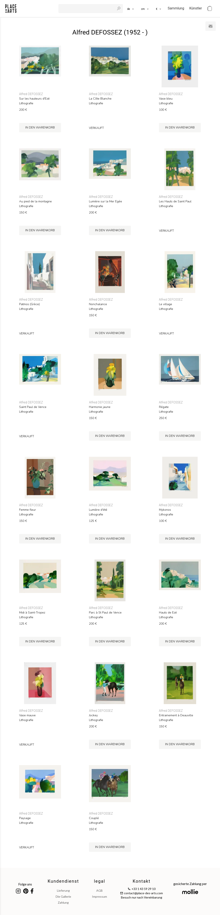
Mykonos (165, 509)
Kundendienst (63, 881)
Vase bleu (166, 98)
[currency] (159, 8)
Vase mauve (27, 715)
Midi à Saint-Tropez (32, 612)
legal (99, 881)
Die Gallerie (63, 896)
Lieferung (63, 890)
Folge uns (25, 884)
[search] (87, 8)
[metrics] (145, 8)
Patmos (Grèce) (29, 304)
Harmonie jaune (99, 407)
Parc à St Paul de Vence (105, 612)
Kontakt (141, 881)
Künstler (195, 8)
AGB (99, 890)
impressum (99, 896)
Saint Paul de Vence (32, 407)
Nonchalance (98, 304)
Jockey (93, 715)
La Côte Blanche (100, 98)
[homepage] (11, 8)
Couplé (94, 818)
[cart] (210, 8)
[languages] (131, 8)
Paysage (25, 818)
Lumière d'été (98, 509)
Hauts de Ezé (168, 612)
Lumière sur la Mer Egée (105, 201)
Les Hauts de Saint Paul (175, 201)
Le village (165, 304)
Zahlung (63, 902)
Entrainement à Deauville (176, 715)
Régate (164, 407)
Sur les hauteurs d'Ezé (34, 98)
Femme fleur (27, 509)
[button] (145, 8)
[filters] (210, 26)
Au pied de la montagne (35, 201)
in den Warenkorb (40, 127)
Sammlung (176, 8)
